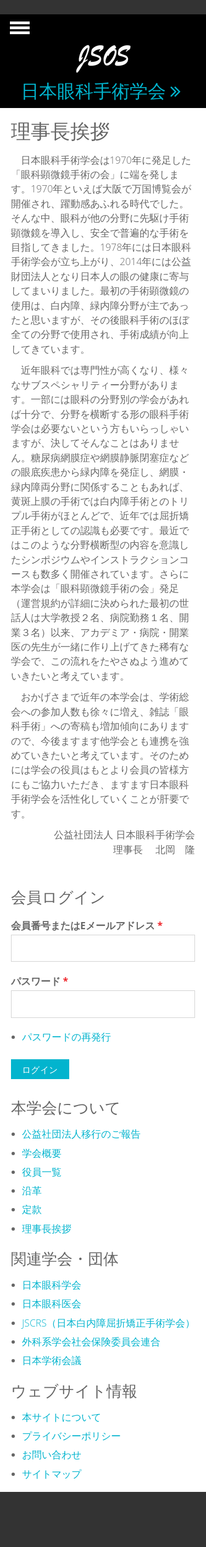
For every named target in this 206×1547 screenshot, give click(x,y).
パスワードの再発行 (66, 1036)
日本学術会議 (51, 1360)
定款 (32, 1209)
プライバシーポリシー (71, 1435)
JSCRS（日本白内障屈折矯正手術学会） (108, 1322)
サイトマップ (51, 1473)
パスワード (39, 981)
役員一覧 (42, 1171)
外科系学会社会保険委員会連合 (91, 1341)
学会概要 (42, 1153)
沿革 (32, 1190)
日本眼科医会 (51, 1303)
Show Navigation (18, 31)
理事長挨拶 (46, 1228)
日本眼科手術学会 (93, 90)
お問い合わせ (51, 1454)
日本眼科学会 (51, 1284)
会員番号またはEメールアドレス (87, 925)
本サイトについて (61, 1417)
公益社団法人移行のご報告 (81, 1133)
